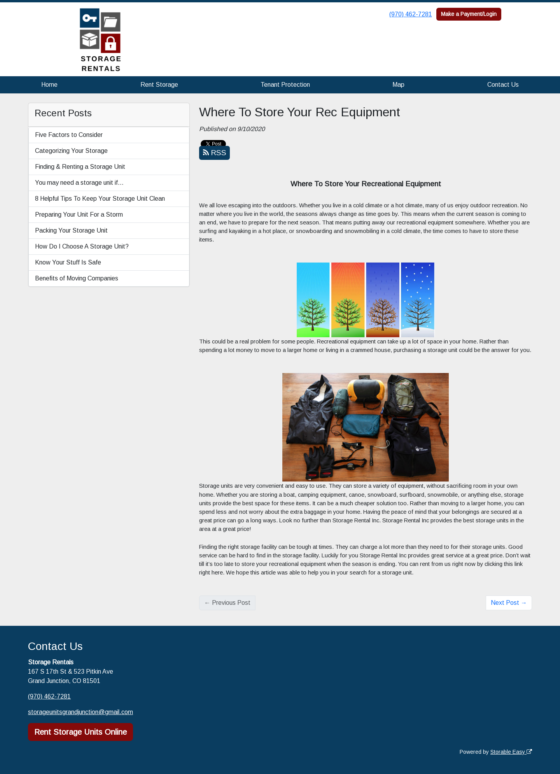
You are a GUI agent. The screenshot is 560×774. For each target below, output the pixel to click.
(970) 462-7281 (410, 14)
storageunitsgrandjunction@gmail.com (80, 712)
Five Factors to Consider (69, 134)
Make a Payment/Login (469, 14)
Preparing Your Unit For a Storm (79, 214)
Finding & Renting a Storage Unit (80, 166)
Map (398, 84)
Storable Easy (511, 752)
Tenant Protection (285, 84)
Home (49, 84)
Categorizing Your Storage (71, 150)
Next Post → (509, 602)
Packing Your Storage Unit (71, 230)
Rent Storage (159, 84)
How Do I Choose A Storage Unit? (82, 246)
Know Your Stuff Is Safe (68, 262)
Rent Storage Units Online (80, 732)
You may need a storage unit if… (79, 182)
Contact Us (503, 84)
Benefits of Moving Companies (76, 278)
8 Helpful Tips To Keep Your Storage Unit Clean (100, 198)
